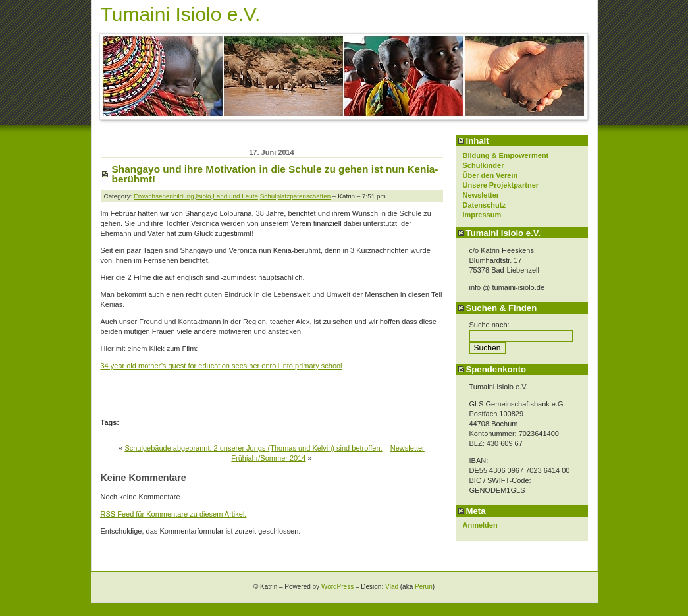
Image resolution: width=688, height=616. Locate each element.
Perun (424, 586)
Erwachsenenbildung (164, 196)
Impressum (482, 215)
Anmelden (480, 525)
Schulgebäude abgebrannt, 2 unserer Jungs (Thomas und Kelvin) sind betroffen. (253, 448)
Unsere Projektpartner (501, 185)
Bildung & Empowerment (506, 155)
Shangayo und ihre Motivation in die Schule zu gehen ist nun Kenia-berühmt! (275, 173)
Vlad (391, 586)
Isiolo (203, 196)
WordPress (337, 586)
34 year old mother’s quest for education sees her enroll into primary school (221, 366)
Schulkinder (483, 165)
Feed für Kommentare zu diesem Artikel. (174, 514)
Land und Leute (235, 196)
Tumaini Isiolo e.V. (181, 14)
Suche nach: (489, 325)
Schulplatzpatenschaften (295, 196)
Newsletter (481, 195)
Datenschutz (484, 205)
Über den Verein (490, 175)
